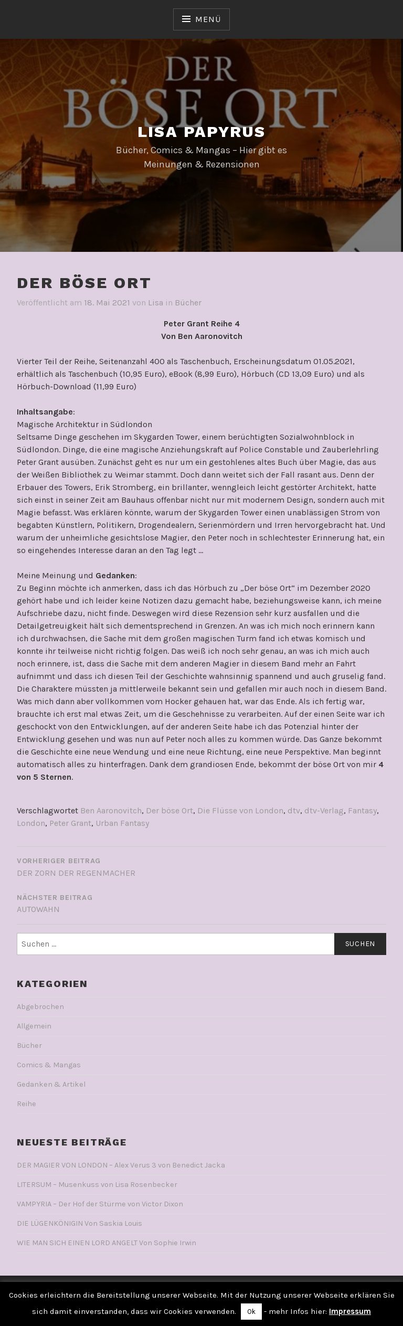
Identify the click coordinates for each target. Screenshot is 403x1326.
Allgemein (34, 1026)
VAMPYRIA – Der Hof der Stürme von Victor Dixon (100, 1204)
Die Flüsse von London (240, 810)
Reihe (26, 1103)
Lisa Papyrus (201, 131)
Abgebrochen (40, 1006)
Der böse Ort (169, 810)
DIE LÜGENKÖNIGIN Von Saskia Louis (79, 1223)
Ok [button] (251, 1312)
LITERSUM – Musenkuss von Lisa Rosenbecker (97, 1184)
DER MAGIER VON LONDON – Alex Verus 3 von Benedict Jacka (121, 1165)
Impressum (350, 1311)
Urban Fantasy (122, 823)
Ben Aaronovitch (111, 810)
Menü (207, 19)
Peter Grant (70, 823)
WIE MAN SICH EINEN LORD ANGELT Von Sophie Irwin (106, 1242)
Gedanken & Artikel (51, 1084)
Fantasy (362, 810)
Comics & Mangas (49, 1064)
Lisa (155, 302)
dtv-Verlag (324, 810)
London (31, 823)
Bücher (188, 302)
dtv (294, 810)
